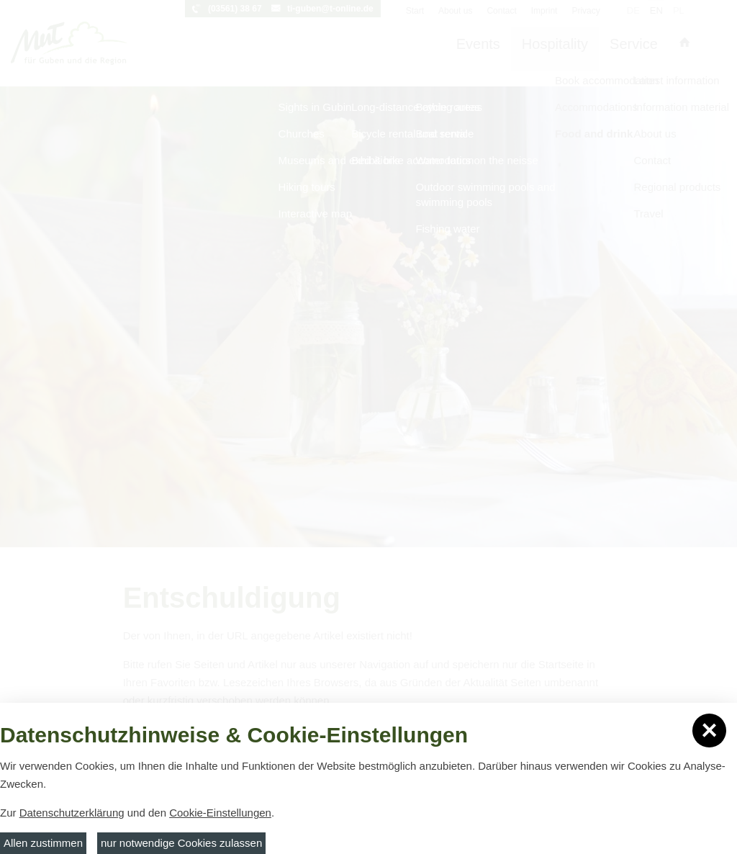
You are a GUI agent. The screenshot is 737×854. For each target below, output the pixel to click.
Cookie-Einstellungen (220, 812)
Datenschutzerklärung (72, 812)
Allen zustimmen (43, 843)
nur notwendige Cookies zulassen (181, 843)
